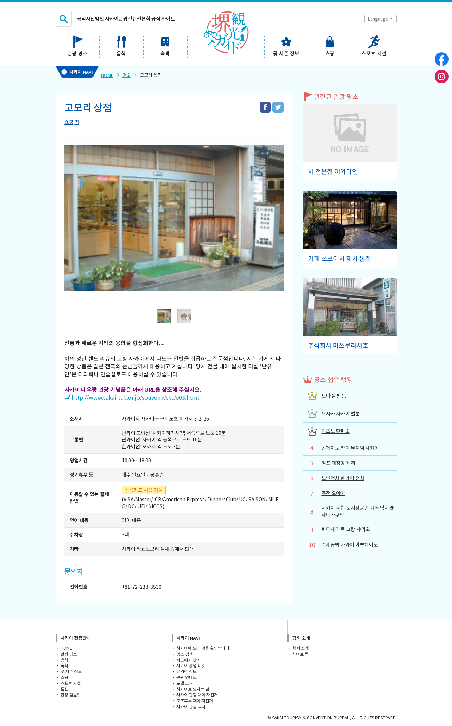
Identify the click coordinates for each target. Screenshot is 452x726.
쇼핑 (68, 121)
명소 (126, 75)
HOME (107, 75)
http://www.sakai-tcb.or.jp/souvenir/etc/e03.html (135, 397)
